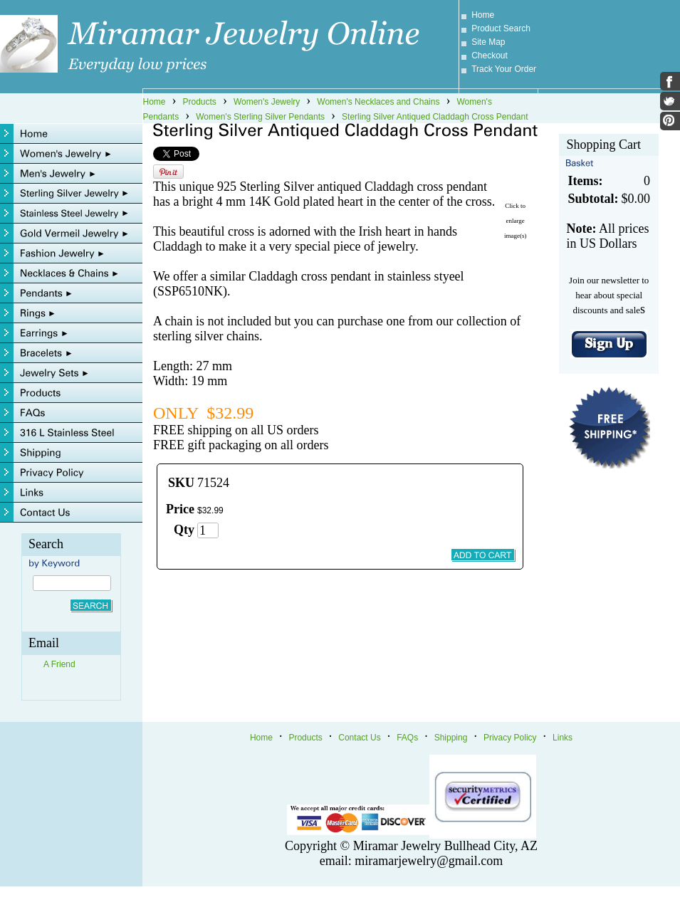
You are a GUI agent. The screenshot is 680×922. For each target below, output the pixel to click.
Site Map (488, 42)
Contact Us (359, 738)
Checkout (489, 56)
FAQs (407, 738)
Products (199, 102)
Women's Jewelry (267, 102)
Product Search (500, 28)
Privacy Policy (510, 738)
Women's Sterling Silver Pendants (260, 117)
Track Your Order (503, 69)
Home (482, 15)
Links (562, 738)
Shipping (451, 738)
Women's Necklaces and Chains (378, 102)
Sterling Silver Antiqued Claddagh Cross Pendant (435, 117)
